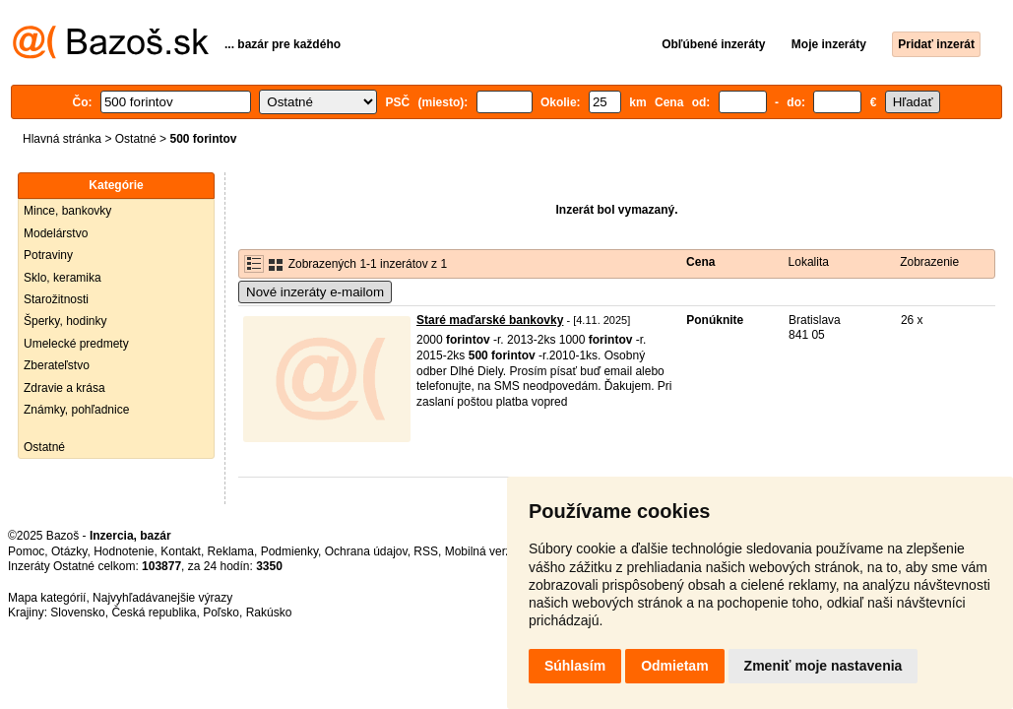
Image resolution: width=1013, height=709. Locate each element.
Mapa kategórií (47, 598)
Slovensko (77, 612)
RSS (425, 551)
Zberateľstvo (57, 365)
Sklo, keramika (62, 278)
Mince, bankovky (67, 211)
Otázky (69, 551)
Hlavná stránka (62, 139)
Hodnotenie (124, 551)
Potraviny (48, 255)
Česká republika (153, 612)
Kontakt (180, 551)
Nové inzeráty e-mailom (315, 292)
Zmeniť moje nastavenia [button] (823, 666)
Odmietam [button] (674, 666)
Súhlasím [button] (574, 666)
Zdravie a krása (64, 388)
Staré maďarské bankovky (489, 320)
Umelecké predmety (76, 344)
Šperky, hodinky (65, 321)
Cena (700, 262)
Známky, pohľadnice (76, 410)
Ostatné (136, 139)
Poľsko (221, 612)
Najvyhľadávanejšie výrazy (162, 598)
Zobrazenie (929, 262)
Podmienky (289, 551)
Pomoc (26, 551)
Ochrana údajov (366, 551)
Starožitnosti (56, 299)
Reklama (231, 551)
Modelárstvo (56, 233)
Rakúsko (269, 612)
